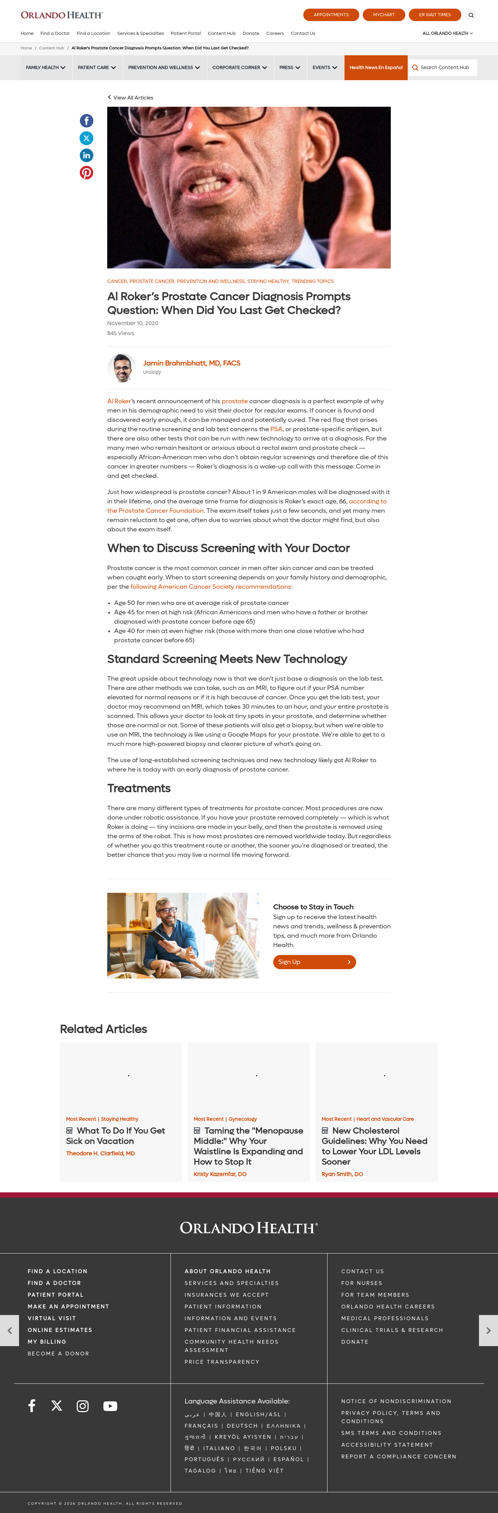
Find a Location (93, 33)
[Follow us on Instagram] (83, 1406)
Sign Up (289, 962)
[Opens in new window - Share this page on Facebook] (86, 121)
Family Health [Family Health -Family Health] (42, 67)
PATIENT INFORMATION (223, 1306)
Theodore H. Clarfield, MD (100, 1153)
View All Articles (133, 97)
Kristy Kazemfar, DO (220, 1174)
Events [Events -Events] (321, 67)
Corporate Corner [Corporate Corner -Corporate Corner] (236, 67)
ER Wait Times (435, 15)
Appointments (331, 15)
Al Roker (119, 401)
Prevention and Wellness (211, 281)
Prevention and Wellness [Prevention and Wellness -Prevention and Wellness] (160, 67)
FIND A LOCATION (58, 1271)
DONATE (355, 1342)
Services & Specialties (140, 33)
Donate (251, 33)
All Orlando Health (445, 33)
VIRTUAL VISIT (52, 1318)
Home (27, 33)
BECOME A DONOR (59, 1353)
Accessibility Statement (387, 1444)
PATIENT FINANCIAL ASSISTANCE (240, 1330)
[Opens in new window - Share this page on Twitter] (86, 138)
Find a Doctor (55, 33)
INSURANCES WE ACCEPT (227, 1295)
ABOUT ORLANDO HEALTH (228, 1271)
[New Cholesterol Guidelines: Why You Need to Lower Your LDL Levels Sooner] (376, 1077)
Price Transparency (222, 1362)
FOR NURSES (362, 1283)
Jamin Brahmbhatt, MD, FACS (191, 363)
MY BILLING (47, 1342)
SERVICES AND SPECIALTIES (232, 1283)
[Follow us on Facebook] (32, 1406)
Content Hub (222, 33)
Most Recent (82, 1119)
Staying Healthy (268, 281)
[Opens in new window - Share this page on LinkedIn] (86, 155)
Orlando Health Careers (388, 1306)
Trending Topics (313, 281)
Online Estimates (60, 1330)
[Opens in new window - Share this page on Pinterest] (86, 173)
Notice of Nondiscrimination (396, 1401)
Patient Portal (186, 33)
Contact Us (303, 33)
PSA (276, 429)
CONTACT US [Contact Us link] (363, 1271)
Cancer (117, 281)
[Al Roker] (249, 187)
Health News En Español (376, 67)
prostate (235, 401)
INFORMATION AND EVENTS (231, 1318)
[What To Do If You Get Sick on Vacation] (121, 1077)
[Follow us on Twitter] (56, 1403)
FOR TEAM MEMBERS (375, 1295)
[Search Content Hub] (443, 67)
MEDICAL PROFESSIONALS (385, 1318)
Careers (275, 33)
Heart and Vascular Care (385, 1119)
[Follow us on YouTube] (110, 1406)
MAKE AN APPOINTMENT (69, 1306)
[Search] (471, 15)
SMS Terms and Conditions (391, 1433)
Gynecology (243, 1119)
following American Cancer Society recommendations (210, 587)
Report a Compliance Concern (399, 1456)
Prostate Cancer (152, 281)
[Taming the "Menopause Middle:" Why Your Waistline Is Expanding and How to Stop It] (248, 1077)
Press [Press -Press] (286, 67)
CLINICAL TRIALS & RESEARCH (392, 1330)
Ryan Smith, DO (342, 1174)
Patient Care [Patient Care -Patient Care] (93, 67)
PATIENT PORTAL (56, 1295)
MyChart (384, 15)
